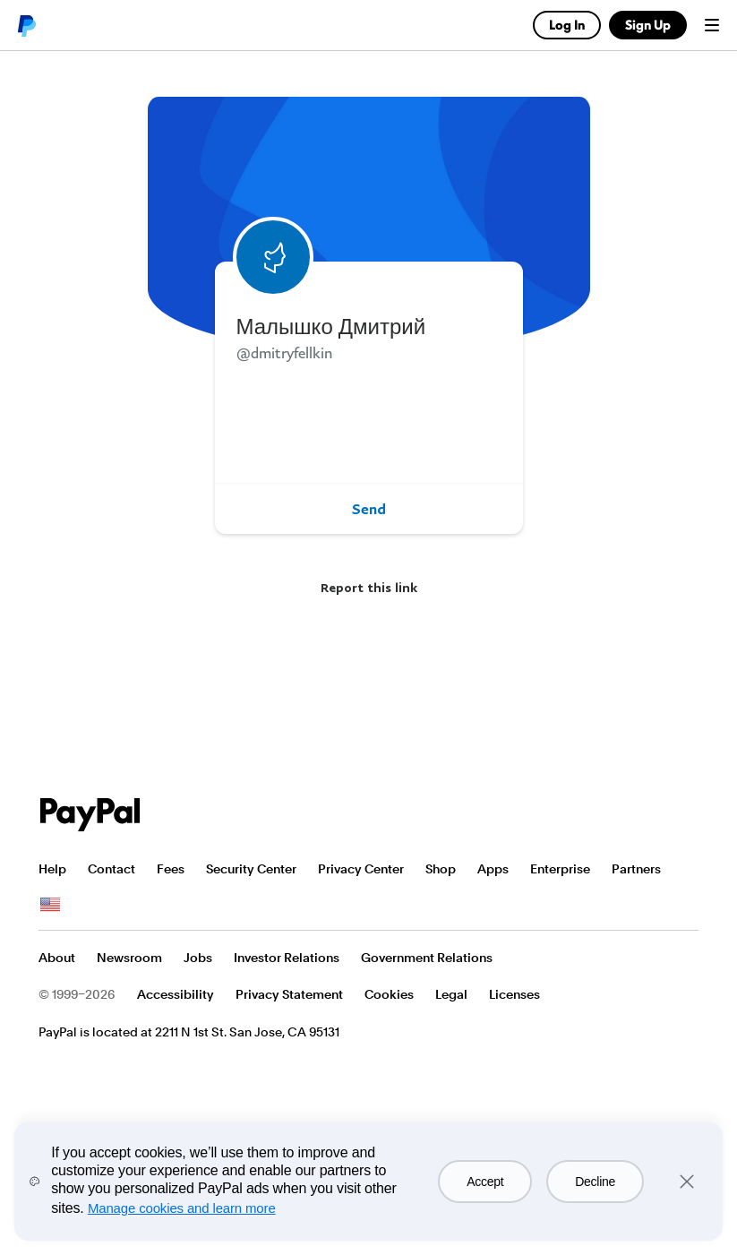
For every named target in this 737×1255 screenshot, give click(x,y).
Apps (493, 869)
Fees (170, 869)
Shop (440, 869)
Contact (111, 869)
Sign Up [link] (648, 24)
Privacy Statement (289, 994)
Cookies (389, 994)
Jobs (198, 957)
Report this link (369, 587)
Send (369, 509)
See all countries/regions (50, 905)
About (57, 957)
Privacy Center (361, 869)
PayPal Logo (90, 814)
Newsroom (129, 957)
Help (52, 869)
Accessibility (175, 994)
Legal (451, 994)
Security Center (251, 869)
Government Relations (427, 957)
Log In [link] (567, 24)
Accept (485, 1181)
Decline (595, 1181)
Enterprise (560, 869)
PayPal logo (26, 25)
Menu (712, 25)
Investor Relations (286, 957)
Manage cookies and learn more (182, 1208)
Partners (636, 869)
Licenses (514, 994)
